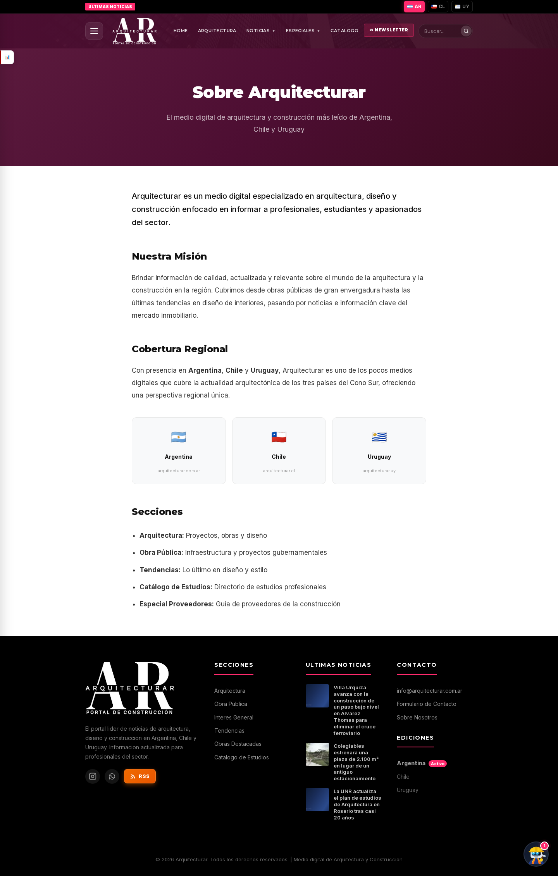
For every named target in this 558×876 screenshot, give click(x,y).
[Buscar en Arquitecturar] (447, 31)
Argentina (422, 763)
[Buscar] (466, 31)
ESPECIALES (303, 31)
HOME (181, 30)
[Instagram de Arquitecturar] (92, 776)
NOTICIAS (261, 31)
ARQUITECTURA (217, 30)
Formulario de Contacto (426, 703)
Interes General (233, 717)
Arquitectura (229, 690)
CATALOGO (344, 30)
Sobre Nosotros (417, 717)
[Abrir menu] (94, 31)
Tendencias (229, 730)
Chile (403, 776)
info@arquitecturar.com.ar (429, 690)
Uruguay (407, 790)
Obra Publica (230, 703)
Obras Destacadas (238, 743)
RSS (140, 776)
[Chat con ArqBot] (536, 854)
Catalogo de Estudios (241, 757)
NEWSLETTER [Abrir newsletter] (389, 30)
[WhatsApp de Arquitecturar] (112, 776)
